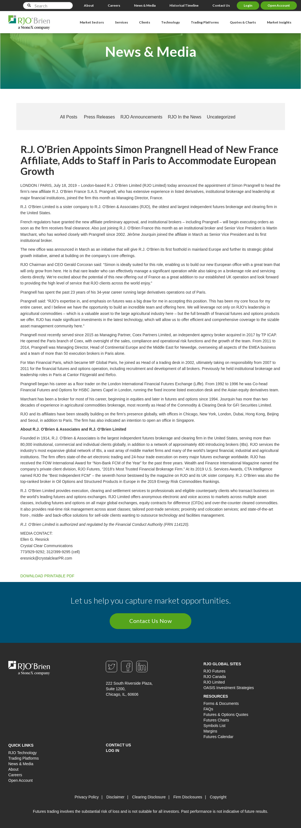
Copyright (218, 797)
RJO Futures (214, 671)
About (89, 5)
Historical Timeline (184, 5)
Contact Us (221, 5)
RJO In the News (184, 117)
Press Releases (99, 117)
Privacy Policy (86, 797)
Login (248, 5)
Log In (112, 750)
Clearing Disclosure (149, 797)
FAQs (208, 709)
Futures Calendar (218, 736)
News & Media (145, 5)
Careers (114, 5)
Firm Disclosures (187, 797)
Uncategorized (221, 117)
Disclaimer (115, 797)
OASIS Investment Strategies (229, 687)
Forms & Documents (221, 703)
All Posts (68, 117)
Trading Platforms (23, 758)
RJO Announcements (141, 117)
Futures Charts (216, 720)
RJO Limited (214, 682)
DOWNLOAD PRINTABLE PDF (47, 576)
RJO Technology (22, 753)
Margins (210, 731)
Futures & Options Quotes (226, 714)
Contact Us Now (150, 620)
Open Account (278, 5)
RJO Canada (215, 676)
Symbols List (214, 725)
